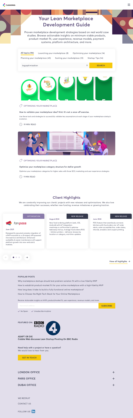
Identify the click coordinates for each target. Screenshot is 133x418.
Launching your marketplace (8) (53, 53)
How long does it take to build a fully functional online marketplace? (51, 284)
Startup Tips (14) (95, 58)
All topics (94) (27, 53)
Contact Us (24, 399)
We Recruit (24, 393)
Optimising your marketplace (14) (89, 53)
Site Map (98, 416)
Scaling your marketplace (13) (69, 58)
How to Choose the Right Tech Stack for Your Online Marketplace (49, 289)
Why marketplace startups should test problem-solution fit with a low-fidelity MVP (57, 276)
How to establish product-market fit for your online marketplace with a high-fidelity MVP (60, 280)
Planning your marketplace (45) (36, 58)
